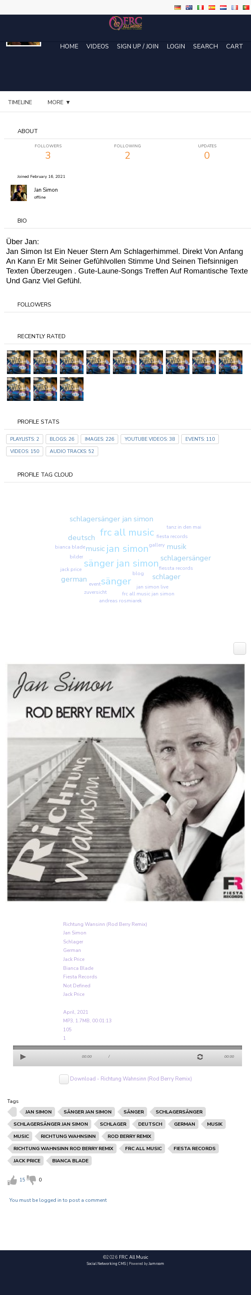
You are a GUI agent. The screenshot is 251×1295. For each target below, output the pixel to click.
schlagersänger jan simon (111, 519)
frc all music (127, 532)
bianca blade (70, 547)
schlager (166, 577)
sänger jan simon (121, 563)
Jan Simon (46, 190)
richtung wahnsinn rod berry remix (63, 1148)
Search (205, 46)
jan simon (127, 548)
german (74, 579)
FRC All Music (133, 1257)
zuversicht (95, 592)
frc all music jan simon (148, 594)
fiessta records (176, 568)
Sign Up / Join (138, 46)
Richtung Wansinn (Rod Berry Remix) (105, 924)
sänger (116, 581)
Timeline (20, 102)
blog (55, 102)
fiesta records (172, 536)
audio (87, 102)
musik (176, 546)
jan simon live (152, 587)
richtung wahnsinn (68, 1136)
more (122, 102)
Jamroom (156, 1263)
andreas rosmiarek (120, 600)
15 (22, 1180)
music (95, 548)
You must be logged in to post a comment (58, 1200)
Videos (97, 46)
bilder (76, 556)
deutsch (81, 537)
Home (69, 46)
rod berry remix (129, 1136)
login (176, 46)
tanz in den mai (184, 527)
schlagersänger (186, 558)
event (95, 584)
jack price (70, 569)
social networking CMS (106, 1263)
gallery (157, 545)
